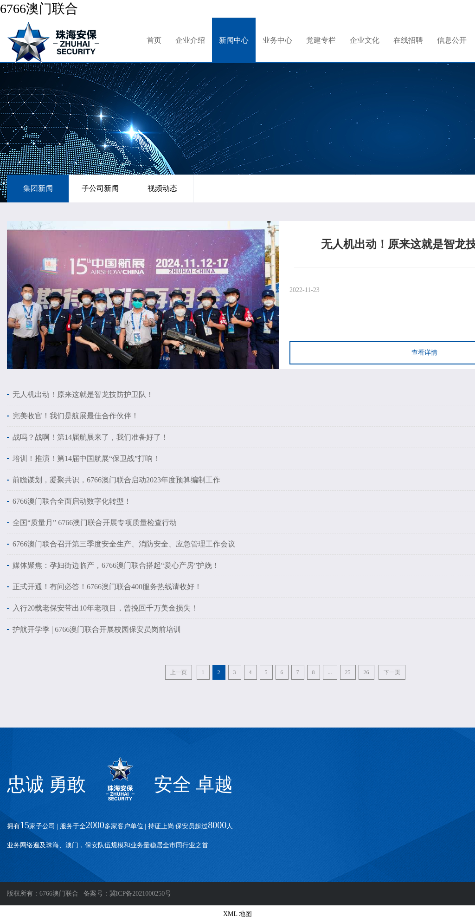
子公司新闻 (100, 188)
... (330, 672)
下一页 (392, 672)
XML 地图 (237, 913)
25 (348, 672)
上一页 (178, 672)
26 (366, 672)
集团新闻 (38, 188)
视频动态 (162, 188)
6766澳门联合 (39, 8)
